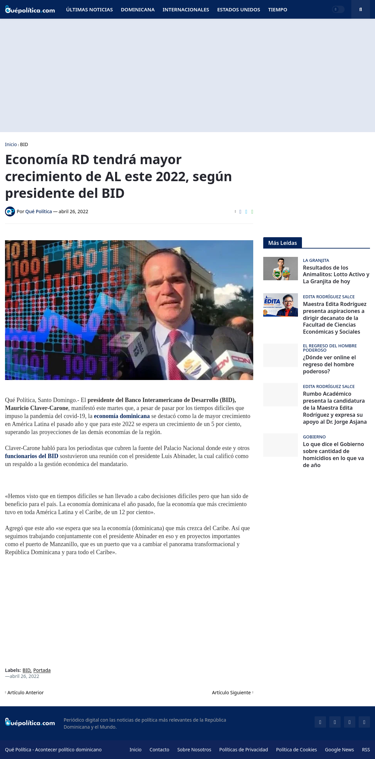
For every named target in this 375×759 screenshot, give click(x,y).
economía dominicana (122, 416)
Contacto (159, 749)
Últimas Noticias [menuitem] (89, 9)
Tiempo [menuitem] (277, 9)
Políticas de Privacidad (243, 749)
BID (24, 144)
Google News (339, 749)
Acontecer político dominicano (68, 749)
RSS (366, 749)
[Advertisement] (187, 75)
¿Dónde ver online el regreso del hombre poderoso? (329, 364)
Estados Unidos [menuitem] (238, 9)
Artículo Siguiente (231, 692)
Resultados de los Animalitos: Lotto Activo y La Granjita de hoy (336, 274)
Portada (42, 670)
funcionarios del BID (31, 456)
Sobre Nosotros (194, 749)
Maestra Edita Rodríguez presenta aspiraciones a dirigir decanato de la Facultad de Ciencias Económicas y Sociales (334, 318)
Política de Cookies (296, 749)
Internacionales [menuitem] (185, 9)
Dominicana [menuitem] (137, 9)
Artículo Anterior (25, 692)
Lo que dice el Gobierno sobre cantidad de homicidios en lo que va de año (333, 454)
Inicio (11, 144)
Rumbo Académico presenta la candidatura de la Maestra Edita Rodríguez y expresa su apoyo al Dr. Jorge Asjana (335, 407)
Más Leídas (282, 243)
